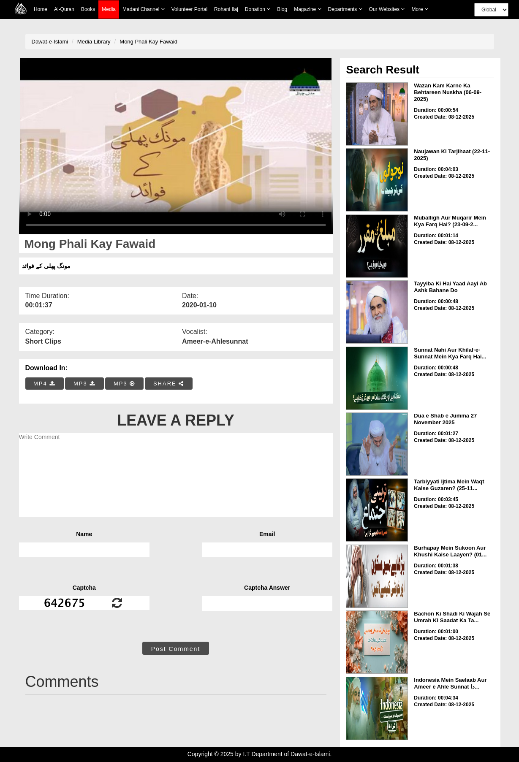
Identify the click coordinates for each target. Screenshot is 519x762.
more (419, 9)
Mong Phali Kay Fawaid (148, 41)
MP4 (44, 383)
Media (108, 9)
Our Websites (387, 9)
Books (88, 9)
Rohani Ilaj (226, 9)
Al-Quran (64, 9)
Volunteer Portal (189, 9)
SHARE (168, 383)
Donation (257, 9)
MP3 (84, 383)
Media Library (94, 41)
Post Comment (176, 648)
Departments (345, 9)
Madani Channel (143, 9)
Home (40, 9)
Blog (282, 9)
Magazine (307, 9)
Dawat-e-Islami (50, 41)
